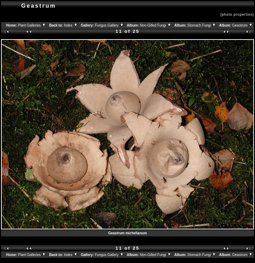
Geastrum (242, 25)
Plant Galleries (32, 25)
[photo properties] (237, 14)
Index (71, 25)
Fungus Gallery (109, 25)
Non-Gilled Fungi (156, 25)
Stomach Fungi (201, 25)
